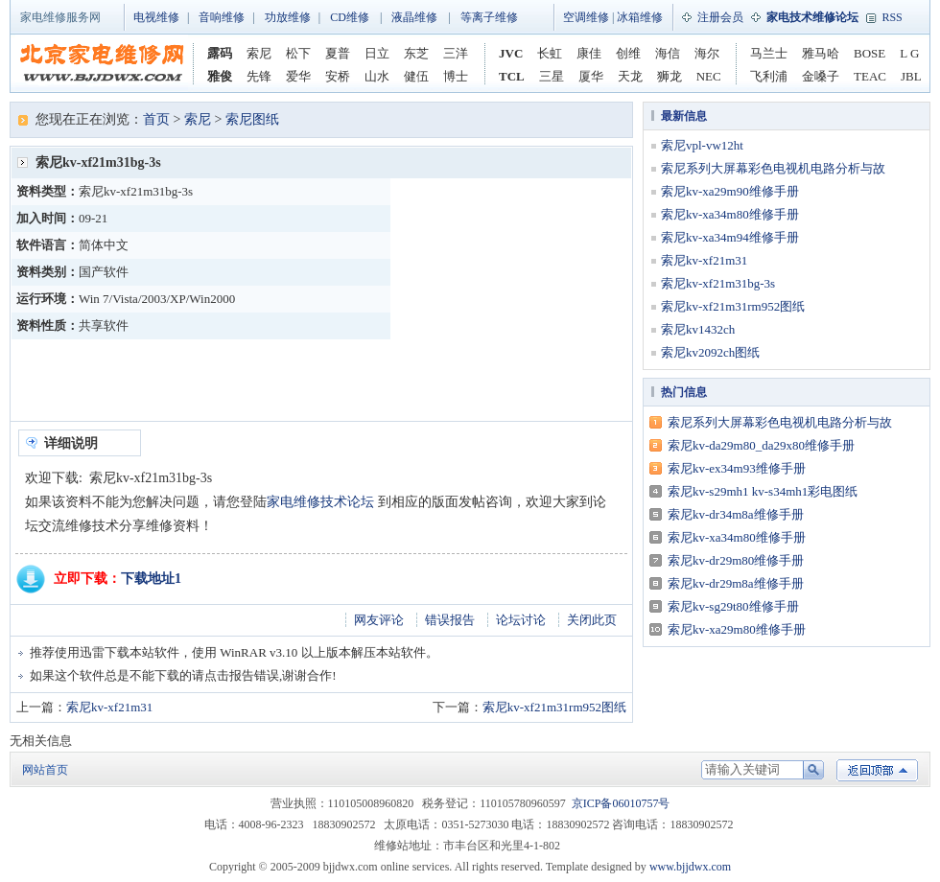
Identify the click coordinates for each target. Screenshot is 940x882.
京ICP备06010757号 (621, 803)
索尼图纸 (252, 119)
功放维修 (288, 17)
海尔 (706, 53)
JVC (511, 53)
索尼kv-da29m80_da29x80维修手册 (761, 445)
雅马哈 (820, 53)
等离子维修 (489, 17)
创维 (628, 53)
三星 (551, 76)
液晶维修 (414, 17)
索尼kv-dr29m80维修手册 (736, 560)
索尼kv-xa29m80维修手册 (737, 629)
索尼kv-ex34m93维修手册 (737, 468)
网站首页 (45, 770)
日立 (376, 53)
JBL (911, 76)
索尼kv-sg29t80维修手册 (733, 606)
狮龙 (669, 76)
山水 (376, 76)
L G (909, 53)
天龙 (630, 76)
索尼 (259, 53)
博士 (455, 76)
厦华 (590, 76)
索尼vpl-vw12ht (702, 145)
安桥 (337, 76)
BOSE (869, 53)
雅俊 (219, 76)
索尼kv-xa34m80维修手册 (730, 214)
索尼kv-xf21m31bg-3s (718, 283)
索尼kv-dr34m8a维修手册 (736, 514)
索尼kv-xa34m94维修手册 (730, 237)
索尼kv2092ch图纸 (710, 352)
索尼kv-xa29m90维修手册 (730, 191)
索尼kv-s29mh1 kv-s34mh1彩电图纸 (763, 491)
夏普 (337, 53)
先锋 (259, 76)
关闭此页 (592, 620)
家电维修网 (101, 63)
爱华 (298, 76)
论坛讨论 (521, 620)
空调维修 (586, 17)
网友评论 (379, 620)
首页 (156, 119)
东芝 (416, 53)
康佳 (588, 53)
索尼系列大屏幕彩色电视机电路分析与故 (773, 168)
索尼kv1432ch (698, 329)
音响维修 (222, 17)
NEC (708, 76)
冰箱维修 (640, 17)
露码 (219, 53)
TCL (512, 76)
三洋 (455, 53)
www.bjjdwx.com (690, 866)
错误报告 (450, 620)
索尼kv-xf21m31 (109, 707)
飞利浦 (768, 76)
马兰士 (768, 53)
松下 (298, 53)
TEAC (870, 76)
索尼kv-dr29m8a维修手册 (736, 583)
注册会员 (720, 17)
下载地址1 (151, 578)
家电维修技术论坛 (320, 502)
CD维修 (349, 17)
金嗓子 (820, 76)
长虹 (549, 53)
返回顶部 (877, 770)
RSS (891, 17)
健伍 (416, 76)
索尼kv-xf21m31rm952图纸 (554, 707)
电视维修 (156, 17)
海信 (667, 53)
